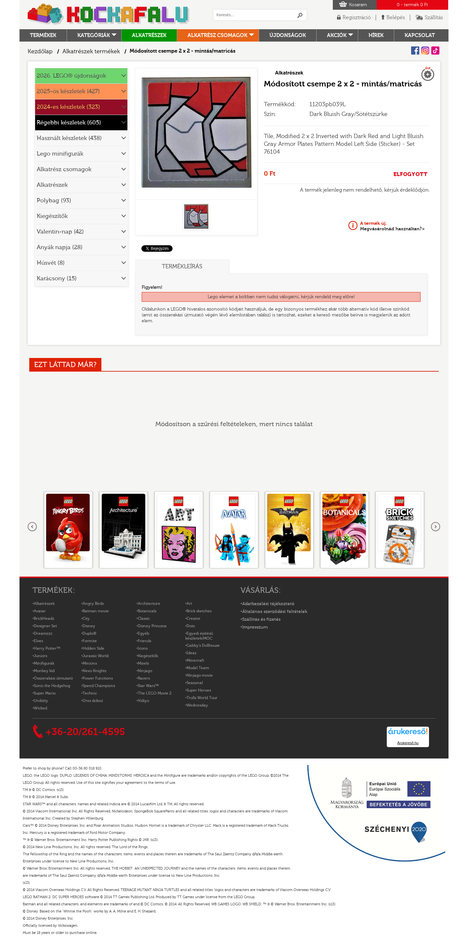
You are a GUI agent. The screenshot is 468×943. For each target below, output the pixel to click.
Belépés (395, 17)
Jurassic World (96, 656)
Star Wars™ (148, 685)
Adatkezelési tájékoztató (268, 603)
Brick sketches (199, 611)
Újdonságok (287, 35)
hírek (376, 35)
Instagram (425, 50)
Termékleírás (182, 266)
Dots (191, 626)
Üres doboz (93, 700)
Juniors (40, 656)
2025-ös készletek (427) (68, 91)
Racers (144, 678)
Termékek (43, 35)
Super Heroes (199, 690)
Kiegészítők (52, 216)
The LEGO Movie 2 (155, 693)
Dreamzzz (43, 633)
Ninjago (145, 671)
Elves (38, 641)
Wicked (40, 708)
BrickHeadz (44, 618)
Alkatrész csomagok (217, 35)
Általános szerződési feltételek (274, 611)
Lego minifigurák (60, 153)
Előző (32, 527)
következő (435, 527)
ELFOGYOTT (410, 174)
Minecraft (195, 660)
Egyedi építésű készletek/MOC (199, 636)
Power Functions (98, 678)
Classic (144, 618)
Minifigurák (44, 663)
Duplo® (89, 633)
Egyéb (143, 633)
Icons (143, 648)
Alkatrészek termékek (91, 51)
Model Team (198, 668)
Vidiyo (143, 700)
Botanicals (147, 611)
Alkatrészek (149, 35)
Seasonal (195, 683)
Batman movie (96, 611)
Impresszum (255, 627)
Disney (89, 626)
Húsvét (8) (51, 263)
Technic (90, 693)
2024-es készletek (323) (68, 107)
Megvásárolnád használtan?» (392, 226)
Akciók (336, 35)
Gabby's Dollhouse (203, 645)
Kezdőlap (40, 51)
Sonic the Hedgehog (52, 685)
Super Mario (45, 693)
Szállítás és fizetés (261, 619)
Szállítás (434, 17)
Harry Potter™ (47, 648)
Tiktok (435, 50)
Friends (144, 641)
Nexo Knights (94, 671)
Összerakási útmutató (53, 678)
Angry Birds (93, 603)
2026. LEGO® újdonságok (71, 75)
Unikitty (41, 700)
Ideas (191, 653)
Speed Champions (99, 685)
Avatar (40, 611)
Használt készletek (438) (69, 138)
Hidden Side (93, 648)
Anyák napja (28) (60, 247)
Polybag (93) (54, 200)
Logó (109, 15)
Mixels (143, 663)
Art (189, 603)
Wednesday (197, 705)
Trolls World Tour (202, 697)
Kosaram (358, 4)
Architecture (149, 603)
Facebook (415, 50)
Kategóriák (93, 35)
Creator (194, 618)
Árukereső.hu (407, 743)
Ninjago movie (200, 675)
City (86, 618)
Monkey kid (44, 671)
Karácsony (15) (57, 278)
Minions (90, 663)
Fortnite (90, 641)
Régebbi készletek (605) (69, 122)
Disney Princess (152, 626)
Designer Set (45, 626)
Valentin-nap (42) (60, 231)
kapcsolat (420, 35)
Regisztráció (357, 17)
